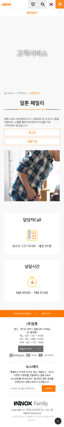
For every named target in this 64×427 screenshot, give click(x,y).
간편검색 (42, 6)
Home (11, 93)
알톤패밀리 (32, 12)
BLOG (31, 355)
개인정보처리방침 (22, 314)
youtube (46, 355)
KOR (51, 4)
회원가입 (32, 141)
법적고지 (46, 314)
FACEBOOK (17, 355)
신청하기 (48, 388)
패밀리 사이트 (26, 349)
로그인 (32, 132)
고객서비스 (22, 93)
